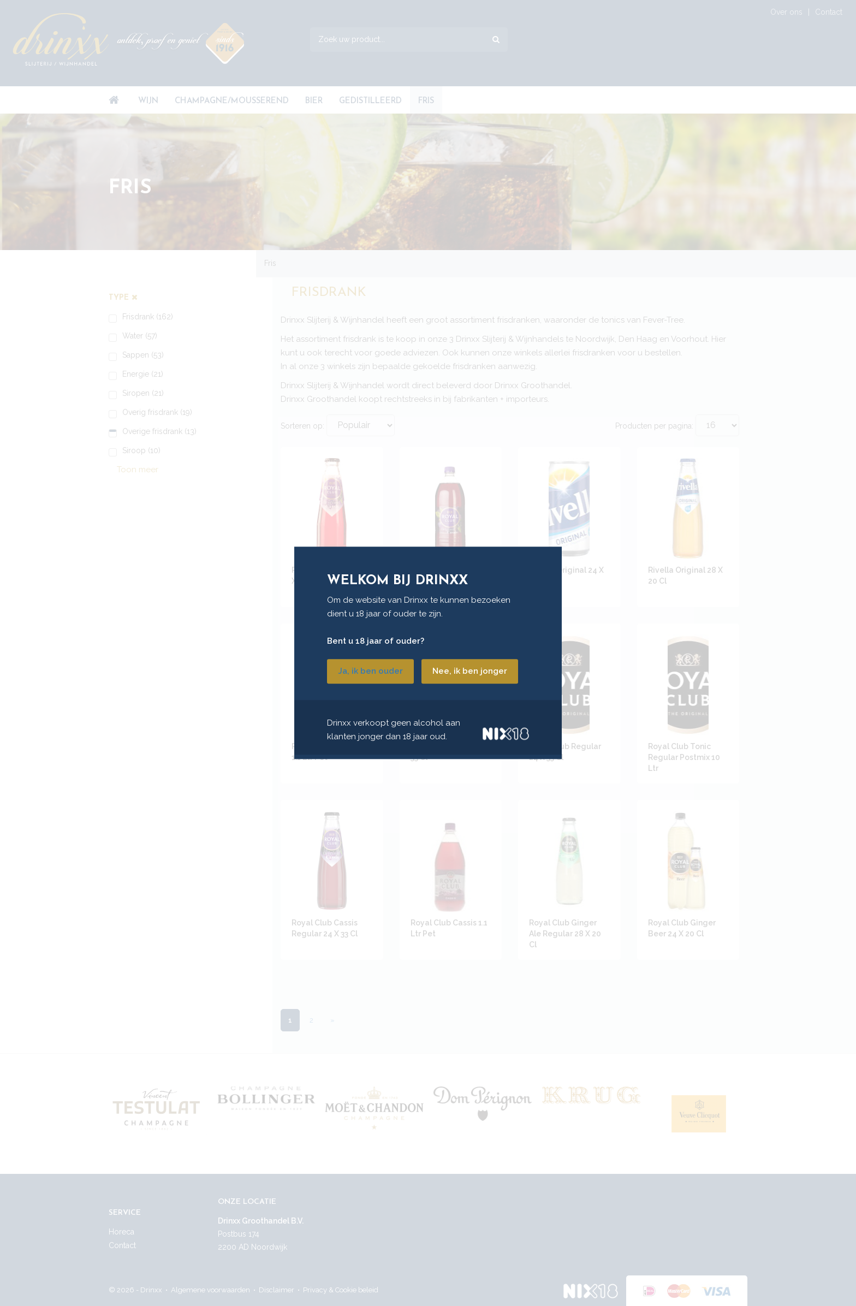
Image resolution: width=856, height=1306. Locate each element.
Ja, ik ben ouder (370, 671)
